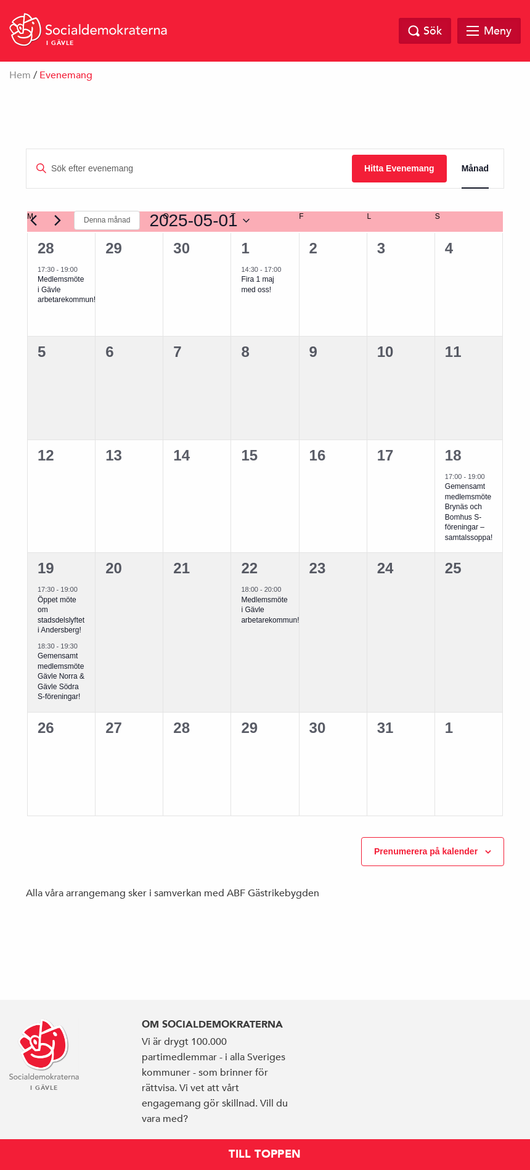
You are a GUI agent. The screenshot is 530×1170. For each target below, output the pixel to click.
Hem (20, 75)
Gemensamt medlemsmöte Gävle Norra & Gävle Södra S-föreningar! (61, 676)
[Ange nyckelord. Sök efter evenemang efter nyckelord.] (189, 168)
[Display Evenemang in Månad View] (475, 168)
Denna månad (107, 220)
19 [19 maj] (46, 568)
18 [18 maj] (453, 455)
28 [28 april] (46, 248)
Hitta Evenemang (399, 168)
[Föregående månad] (33, 220)
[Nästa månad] (57, 220)
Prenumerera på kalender (426, 851)
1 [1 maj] (245, 248)
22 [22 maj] (249, 568)
